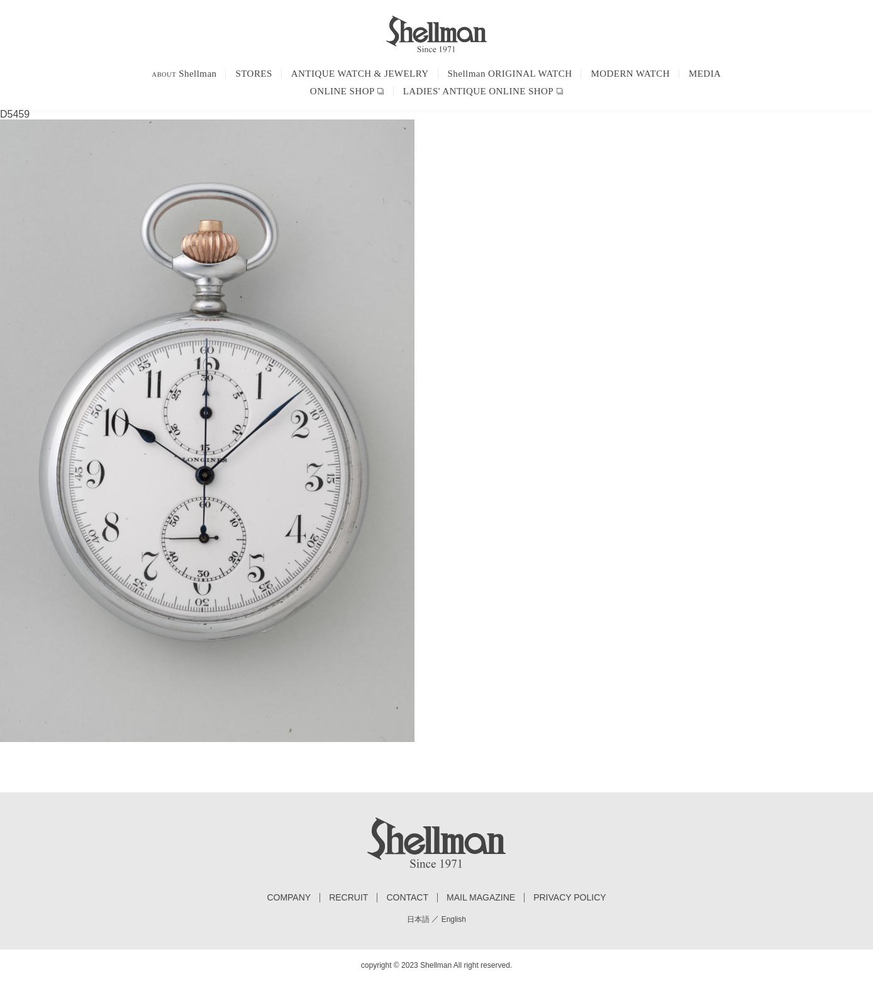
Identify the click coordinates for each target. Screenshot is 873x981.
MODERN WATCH (630, 74)
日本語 (418, 919)
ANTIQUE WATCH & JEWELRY (360, 74)
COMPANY (289, 897)
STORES (253, 74)
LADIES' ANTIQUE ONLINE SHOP (478, 91)
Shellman (184, 74)
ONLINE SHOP (342, 91)
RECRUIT (348, 897)
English (454, 919)
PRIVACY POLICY (569, 897)
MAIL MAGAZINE (481, 897)
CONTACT (407, 897)
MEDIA (705, 74)
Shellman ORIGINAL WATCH (510, 74)
